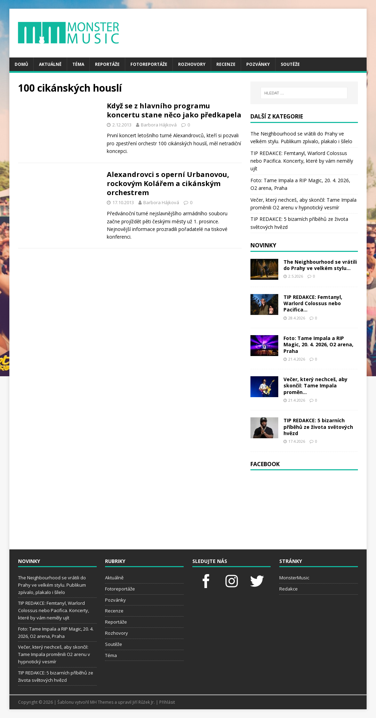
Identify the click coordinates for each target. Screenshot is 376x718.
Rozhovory (192, 64)
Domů (21, 64)
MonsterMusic (294, 577)
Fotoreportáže (148, 64)
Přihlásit (167, 702)
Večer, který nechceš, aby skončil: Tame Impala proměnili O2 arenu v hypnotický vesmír (54, 654)
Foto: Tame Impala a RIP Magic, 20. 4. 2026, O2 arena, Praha (318, 344)
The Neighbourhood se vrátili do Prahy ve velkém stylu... (320, 264)
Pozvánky (258, 64)
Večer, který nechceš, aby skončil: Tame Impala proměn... (315, 385)
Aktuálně (50, 64)
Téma (78, 64)
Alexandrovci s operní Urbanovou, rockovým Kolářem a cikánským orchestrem (168, 183)
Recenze (225, 64)
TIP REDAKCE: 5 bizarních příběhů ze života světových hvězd (318, 426)
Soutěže (290, 64)
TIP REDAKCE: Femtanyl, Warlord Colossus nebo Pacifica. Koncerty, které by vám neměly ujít (301, 161)
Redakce (288, 589)
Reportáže (107, 64)
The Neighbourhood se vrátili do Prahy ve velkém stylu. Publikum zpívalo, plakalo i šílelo (52, 584)
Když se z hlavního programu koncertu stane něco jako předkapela (174, 110)
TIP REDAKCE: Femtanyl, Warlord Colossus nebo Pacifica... (312, 303)
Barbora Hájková (159, 125)
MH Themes (101, 702)
